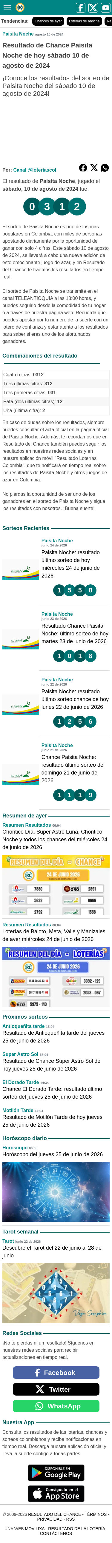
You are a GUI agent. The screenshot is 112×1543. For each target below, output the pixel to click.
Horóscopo (14, 1147)
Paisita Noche (18, 33)
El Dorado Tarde (20, 1082)
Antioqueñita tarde (23, 1026)
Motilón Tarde (17, 1110)
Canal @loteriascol (34, 170)
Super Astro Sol (20, 1054)
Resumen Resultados (26, 825)
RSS (70, 1519)
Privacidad (50, 1519)
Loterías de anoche (84, 21)
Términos (96, 1514)
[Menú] (6, 7)
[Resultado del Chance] (20, 7)
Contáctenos (56, 1533)
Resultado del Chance (54, 1514)
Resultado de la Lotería (76, 1528)
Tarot (8, 1241)
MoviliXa (35, 1528)
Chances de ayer (48, 21)
